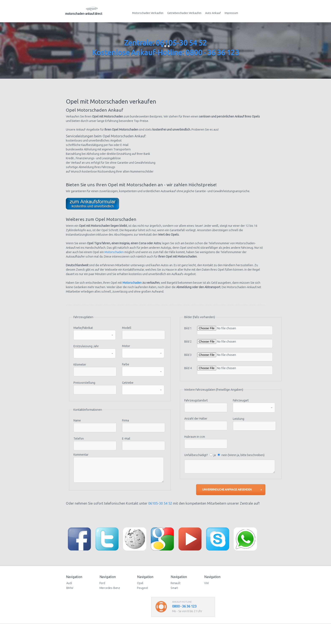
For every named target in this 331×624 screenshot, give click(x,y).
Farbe (125, 364)
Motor (126, 346)
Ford (102, 583)
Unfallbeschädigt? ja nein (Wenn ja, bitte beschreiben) (224, 455)
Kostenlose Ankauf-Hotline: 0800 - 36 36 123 (165, 52)
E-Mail (126, 438)
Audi (69, 583)
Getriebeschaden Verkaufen (184, 12)
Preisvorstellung (84, 382)
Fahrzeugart (241, 400)
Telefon (78, 438)
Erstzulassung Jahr (86, 346)
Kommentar (80, 454)
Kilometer (79, 364)
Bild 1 (188, 328)
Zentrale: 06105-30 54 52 (165, 43)
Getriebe (127, 382)
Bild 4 (188, 368)
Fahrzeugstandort (196, 400)
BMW (69, 588)
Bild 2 (188, 341)
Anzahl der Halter (195, 418)
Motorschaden (114, 252)
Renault (175, 583)
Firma (125, 420)
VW (206, 583)
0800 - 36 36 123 (184, 606)
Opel (140, 583)
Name (77, 420)
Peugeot (142, 588)
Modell (126, 328)
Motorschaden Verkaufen (147, 12)
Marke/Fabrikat (83, 328)
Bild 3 (188, 355)
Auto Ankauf (213, 12)
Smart (174, 588)
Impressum (231, 12)
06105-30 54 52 (160, 503)
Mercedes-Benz (109, 588)
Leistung (238, 418)
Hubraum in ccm (194, 436)
